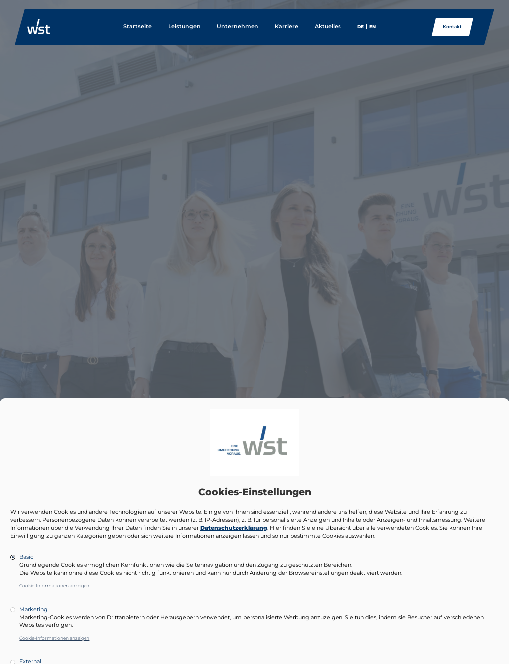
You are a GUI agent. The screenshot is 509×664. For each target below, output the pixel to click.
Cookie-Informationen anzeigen (54, 585)
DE (360, 26)
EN (372, 26)
